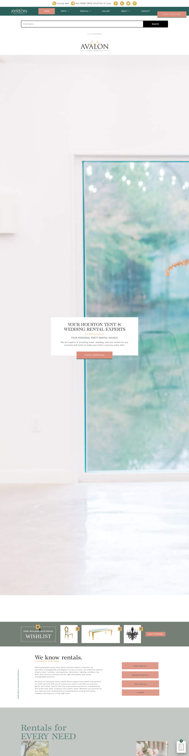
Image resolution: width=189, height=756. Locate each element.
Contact (145, 11)
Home (46, 11)
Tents (65, 11)
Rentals (85, 11)
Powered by (94, 34)
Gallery (106, 11)
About (125, 11)
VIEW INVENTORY (172, 14)
